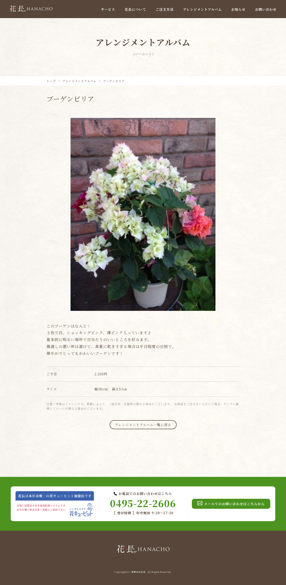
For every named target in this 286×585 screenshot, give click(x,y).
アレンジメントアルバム (202, 9)
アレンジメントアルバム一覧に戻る (143, 424)
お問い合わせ (265, 9)
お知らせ (238, 9)
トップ (51, 81)
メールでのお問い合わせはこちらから (231, 503)
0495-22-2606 (143, 503)
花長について (135, 9)
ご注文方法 (165, 9)
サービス (108, 9)
